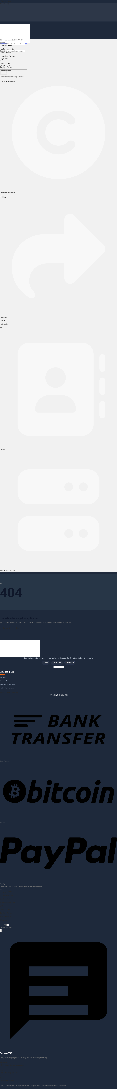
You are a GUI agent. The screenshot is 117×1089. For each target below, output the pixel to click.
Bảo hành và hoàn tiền (7, 684)
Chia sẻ (2, 320)
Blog (3, 197)
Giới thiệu (3, 677)
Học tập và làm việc (7, 49)
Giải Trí (2, 53)
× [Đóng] (7, 925)
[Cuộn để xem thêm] (1, 583)
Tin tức (2, 327)
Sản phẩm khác (5, 917)
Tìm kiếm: (3, 51)
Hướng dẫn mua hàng (7, 688)
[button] (5, 65)
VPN (1, 60)
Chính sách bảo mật (6, 681)
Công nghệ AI (4, 45)
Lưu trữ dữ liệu (5, 63)
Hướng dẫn (4, 324)
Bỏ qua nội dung (5, 1)
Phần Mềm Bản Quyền (7, 56)
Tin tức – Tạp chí (6, 913)
